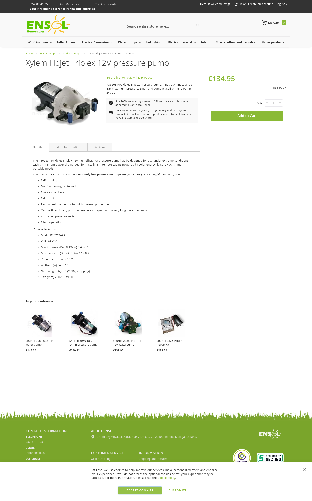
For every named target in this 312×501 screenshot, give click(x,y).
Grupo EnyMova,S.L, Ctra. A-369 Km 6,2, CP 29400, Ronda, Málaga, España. (144, 437)
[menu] (156, 42)
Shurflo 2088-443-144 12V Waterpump (127, 342)
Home (29, 53)
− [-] (267, 102)
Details (37, 147)
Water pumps (48, 53)
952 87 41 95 (37, 4)
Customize (178, 490)
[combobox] (164, 26)
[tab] (38, 147)
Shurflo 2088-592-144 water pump (40, 342)
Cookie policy (167, 478)
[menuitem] (38, 42)
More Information (68, 147)
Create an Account (260, 4)
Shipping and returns (153, 459)
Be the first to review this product (129, 77)
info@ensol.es (67, 4)
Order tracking (101, 459)
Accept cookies (139, 490)
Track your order (104, 4)
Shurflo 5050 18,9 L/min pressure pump (83, 342)
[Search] (198, 25)
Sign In (237, 4)
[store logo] (48, 25)
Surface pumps (72, 53)
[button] (282, 4)
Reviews (100, 147)
